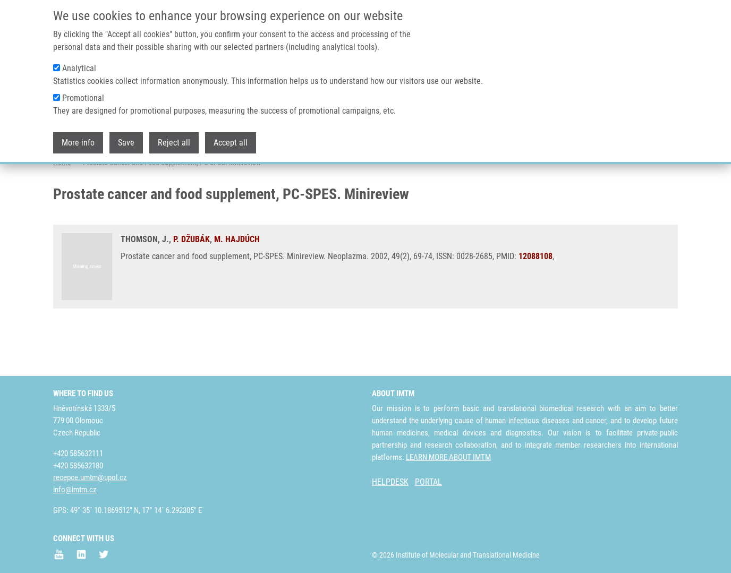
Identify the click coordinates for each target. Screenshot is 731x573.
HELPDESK (390, 482)
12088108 (535, 298)
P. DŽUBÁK (191, 281)
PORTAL (428, 482)
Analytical (79, 64)
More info (78, 138)
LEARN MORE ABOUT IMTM (448, 457)
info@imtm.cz (75, 489)
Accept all (231, 138)
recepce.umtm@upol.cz (90, 477)
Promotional (83, 94)
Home (62, 204)
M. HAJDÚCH (237, 281)
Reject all (174, 138)
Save (126, 138)
